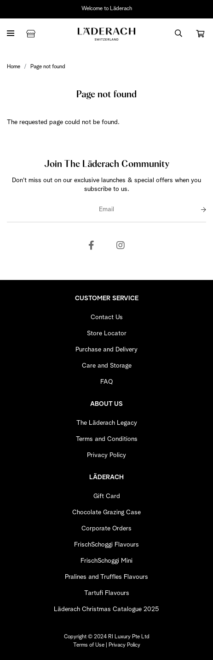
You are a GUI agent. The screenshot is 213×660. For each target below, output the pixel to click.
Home (13, 67)
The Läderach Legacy (106, 423)
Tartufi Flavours (106, 593)
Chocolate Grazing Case (106, 512)
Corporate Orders (106, 528)
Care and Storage (107, 366)
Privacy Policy (106, 455)
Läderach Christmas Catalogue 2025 (106, 609)
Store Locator (107, 333)
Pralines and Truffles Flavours (106, 577)
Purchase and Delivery (106, 349)
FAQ (106, 382)
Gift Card (106, 496)
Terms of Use (88, 645)
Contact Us (107, 317)
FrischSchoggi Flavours (106, 544)
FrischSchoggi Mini (106, 561)
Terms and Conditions (107, 439)
